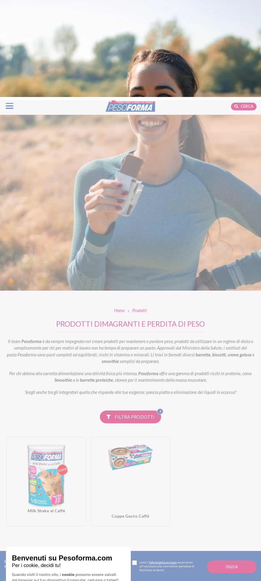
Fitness (208, 532)
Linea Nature (154, 516)
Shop (148, 563)
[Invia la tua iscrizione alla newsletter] (232, 469)
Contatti (24, 569)
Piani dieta (95, 563)
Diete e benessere (219, 507)
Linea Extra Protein (160, 532)
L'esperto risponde (226, 573)
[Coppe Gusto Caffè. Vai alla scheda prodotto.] (130, 384)
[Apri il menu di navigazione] (9, 8)
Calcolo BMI (218, 563)
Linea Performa (156, 524)
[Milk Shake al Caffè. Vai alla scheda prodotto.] (46, 384)
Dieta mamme (95, 573)
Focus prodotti (215, 516)
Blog (208, 498)
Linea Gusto (153, 507)
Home (119, 213)
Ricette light (213, 524)
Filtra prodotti (133, 318)
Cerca (243, 9)
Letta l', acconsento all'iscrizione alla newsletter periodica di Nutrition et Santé (163, 469)
